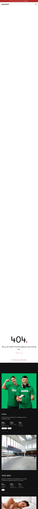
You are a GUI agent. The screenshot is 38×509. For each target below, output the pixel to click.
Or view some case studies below (19, 359)
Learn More (4, 431)
